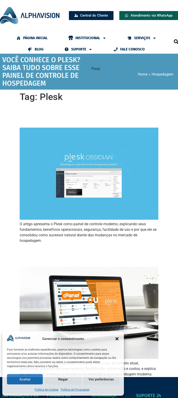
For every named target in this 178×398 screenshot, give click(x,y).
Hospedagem (162, 74)
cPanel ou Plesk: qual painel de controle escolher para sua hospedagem (85, 254)
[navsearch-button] (176, 41)
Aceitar (25, 379)
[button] (117, 339)
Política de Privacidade (75, 389)
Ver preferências (101, 379)
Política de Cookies (46, 389)
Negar (63, 379)
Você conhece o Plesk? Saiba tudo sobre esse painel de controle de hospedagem (86, 115)
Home (142, 74)
